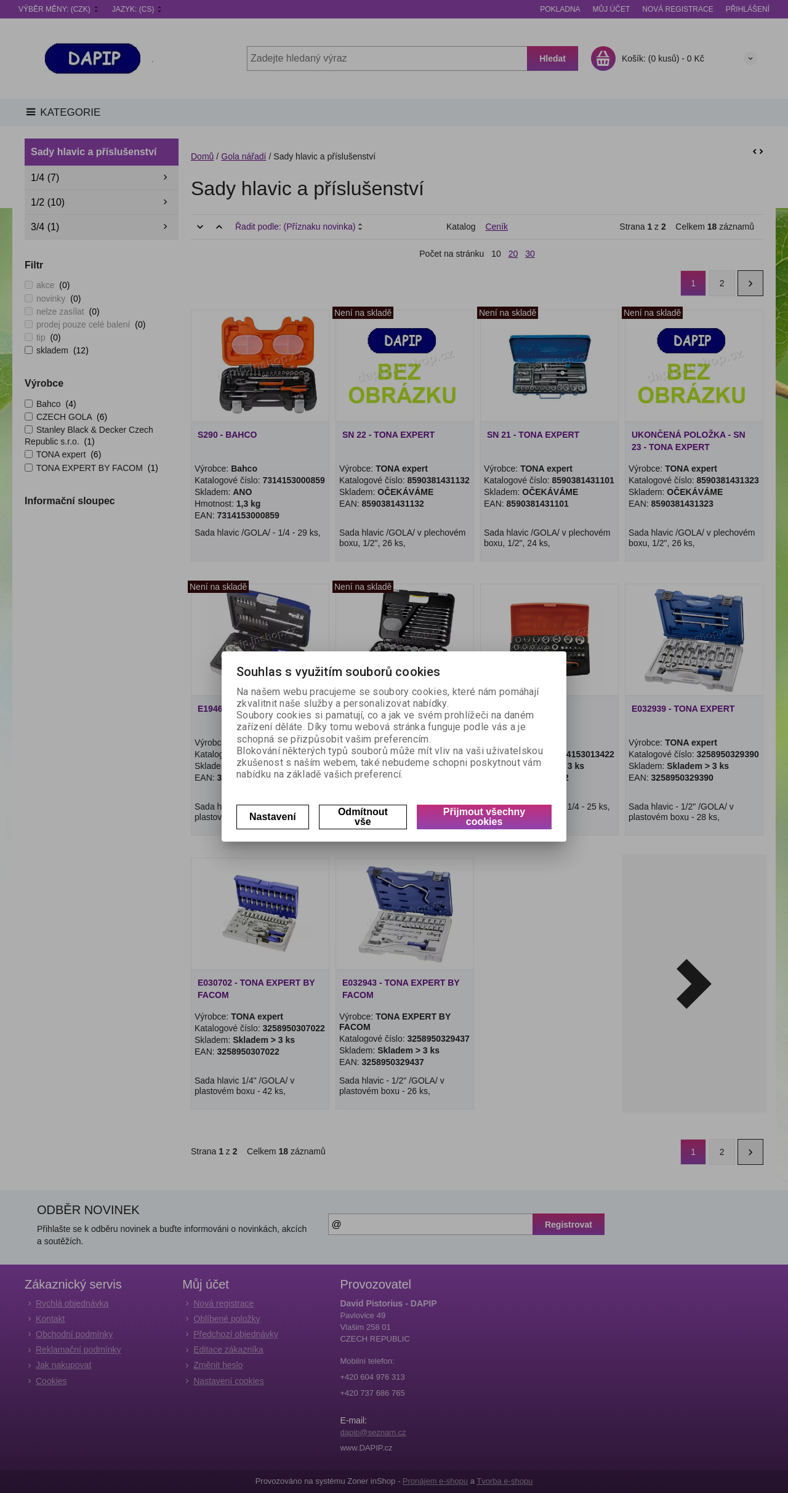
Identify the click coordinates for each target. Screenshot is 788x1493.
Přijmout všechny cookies (484, 817)
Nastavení (272, 816)
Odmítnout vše (363, 817)
